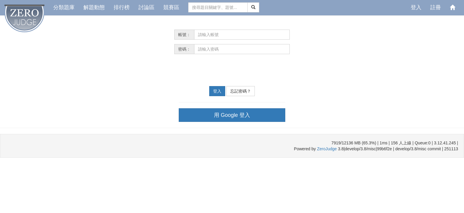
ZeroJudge (327, 148)
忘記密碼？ (240, 91)
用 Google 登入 (232, 115)
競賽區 (171, 7)
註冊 (435, 7)
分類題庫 (64, 7)
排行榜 (122, 7)
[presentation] (219, 70)
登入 (416, 7)
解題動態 (94, 7)
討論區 (146, 7)
